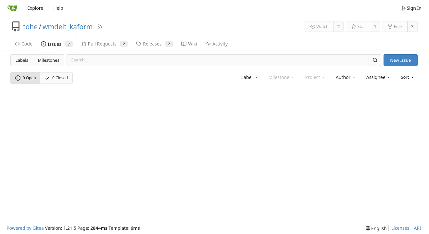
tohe (30, 26)
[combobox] (250, 77)
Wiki (189, 44)
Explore (35, 8)
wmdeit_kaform (68, 26)
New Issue (400, 60)
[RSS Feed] (100, 27)
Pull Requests (104, 44)
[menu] (408, 77)
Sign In (411, 8)
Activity (217, 44)
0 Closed (56, 78)
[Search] (375, 60)
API (417, 228)
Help (58, 8)
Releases (154, 44)
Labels (22, 60)
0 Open (25, 78)
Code (23, 44)
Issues (57, 44)
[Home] (12, 8)
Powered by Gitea (25, 228)
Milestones (48, 60)
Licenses (400, 228)
